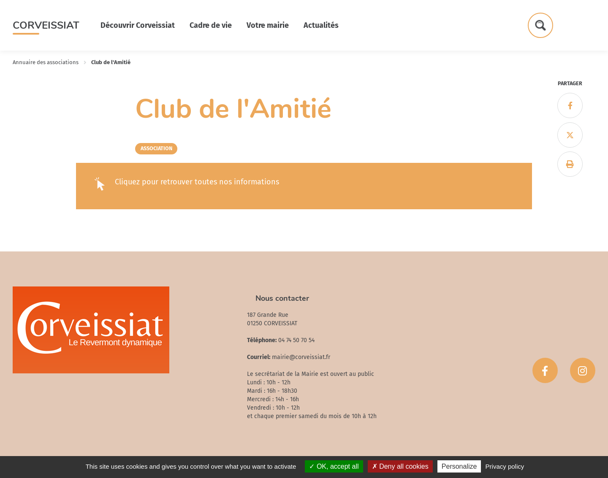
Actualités (321, 25)
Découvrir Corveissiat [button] (137, 25)
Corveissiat (46, 25)
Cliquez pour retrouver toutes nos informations (197, 181)
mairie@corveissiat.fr (301, 357)
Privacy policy (505, 466)
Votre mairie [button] (268, 25)
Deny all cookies (400, 466)
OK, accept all (333, 466)
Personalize (459, 466)
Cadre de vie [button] (211, 25)
